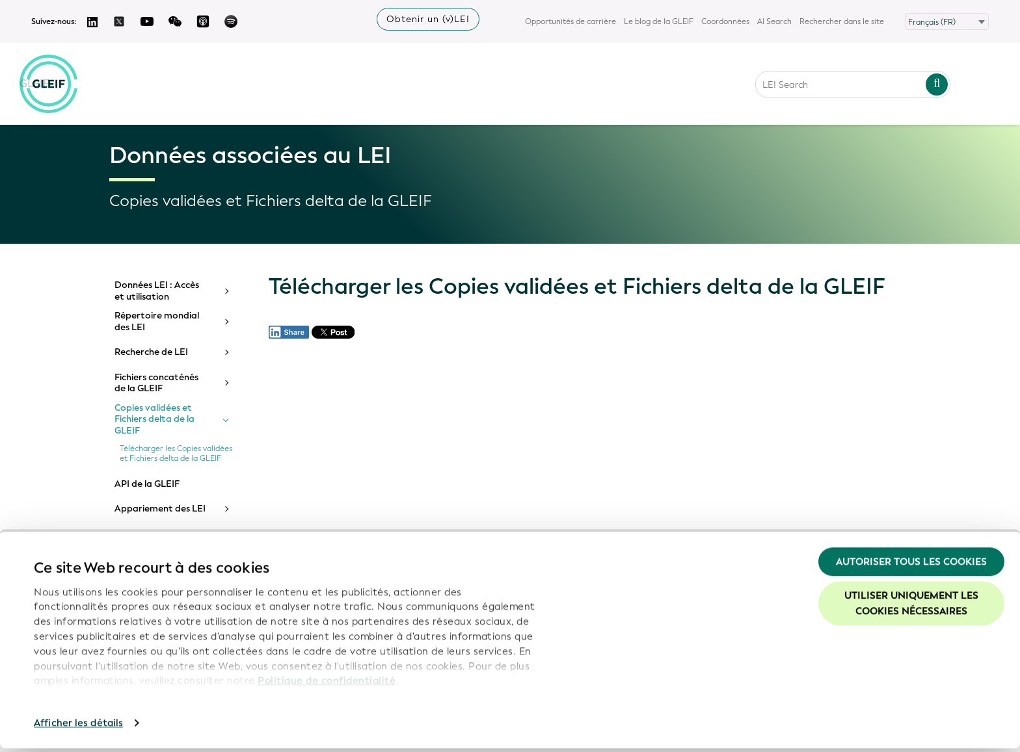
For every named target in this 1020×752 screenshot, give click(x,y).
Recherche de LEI (151, 352)
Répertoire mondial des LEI (156, 321)
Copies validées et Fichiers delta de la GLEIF (154, 419)
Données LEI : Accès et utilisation (156, 290)
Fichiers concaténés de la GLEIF (156, 383)
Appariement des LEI (160, 509)
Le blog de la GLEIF (658, 21)
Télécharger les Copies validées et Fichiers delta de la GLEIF (176, 453)
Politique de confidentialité (327, 684)
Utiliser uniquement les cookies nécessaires (911, 607)
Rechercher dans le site (841, 21)
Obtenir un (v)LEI (428, 19)
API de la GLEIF (147, 484)
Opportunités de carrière (570, 21)
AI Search (774, 21)
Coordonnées (725, 21)
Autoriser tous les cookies (911, 565)
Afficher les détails (78, 726)
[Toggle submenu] (225, 291)
